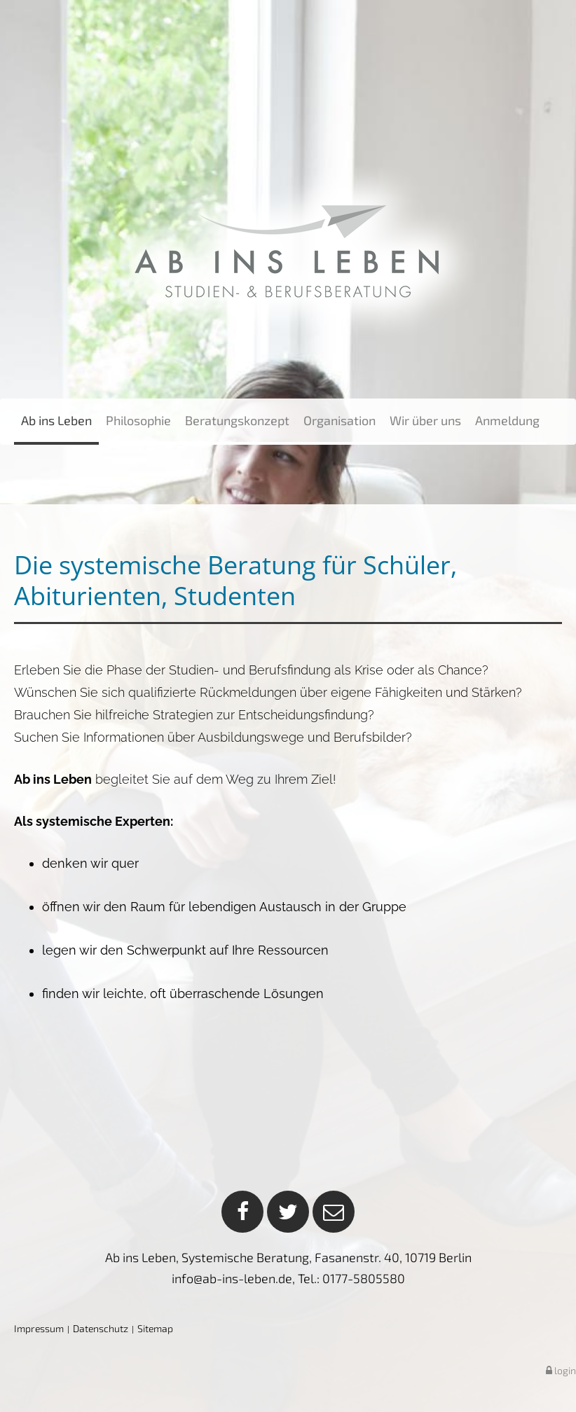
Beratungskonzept (237, 420)
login (561, 1370)
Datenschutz (100, 1328)
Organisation (339, 420)
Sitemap (155, 1328)
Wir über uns (425, 420)
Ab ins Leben (56, 420)
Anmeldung (507, 420)
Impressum (39, 1328)
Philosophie (138, 420)
